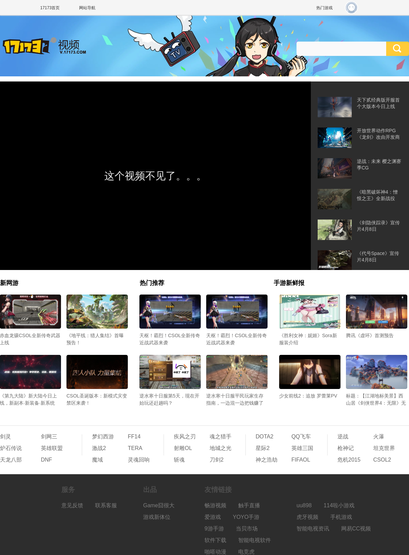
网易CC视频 (356, 528)
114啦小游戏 (339, 505)
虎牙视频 (307, 517)
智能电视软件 (254, 540)
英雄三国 (302, 448)
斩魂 (179, 460)
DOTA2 (264, 436)
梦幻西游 (103, 436)
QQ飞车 (301, 436)
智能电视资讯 (313, 528)
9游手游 (214, 528)
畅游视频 (215, 505)
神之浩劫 (266, 460)
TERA (135, 448)
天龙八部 (11, 460)
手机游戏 (341, 517)
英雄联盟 (52, 448)
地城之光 (220, 448)
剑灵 (5, 436)
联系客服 (106, 505)
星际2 (263, 448)
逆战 (342, 436)
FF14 (134, 436)
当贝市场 (247, 528)
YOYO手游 (246, 517)
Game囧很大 (159, 505)
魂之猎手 (220, 436)
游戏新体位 (156, 517)
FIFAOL (300, 460)
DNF (46, 460)
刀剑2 (217, 460)
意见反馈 (72, 505)
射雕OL (183, 448)
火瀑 (378, 436)
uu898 (304, 505)
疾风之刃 (185, 436)
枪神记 (345, 448)
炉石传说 (11, 448)
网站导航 (87, 7)
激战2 (99, 448)
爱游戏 (212, 517)
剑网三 (49, 436)
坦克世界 (384, 448)
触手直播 (249, 505)
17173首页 (50, 7)
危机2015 (349, 460)
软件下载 (215, 540)
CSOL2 (382, 460)
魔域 (97, 460)
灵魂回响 (139, 460)
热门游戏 (324, 7)
